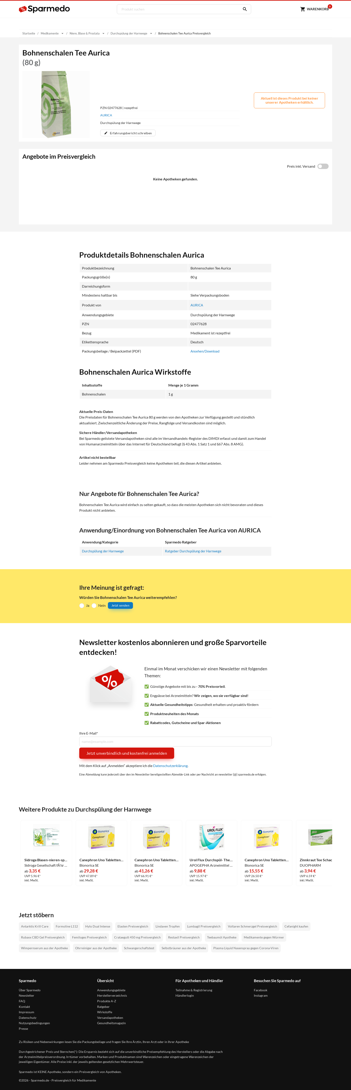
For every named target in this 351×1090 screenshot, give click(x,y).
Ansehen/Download (206, 351)
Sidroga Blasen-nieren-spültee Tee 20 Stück (46, 860)
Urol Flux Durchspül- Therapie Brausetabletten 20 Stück (211, 860)
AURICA (106, 115)
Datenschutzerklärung (170, 765)
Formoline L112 (67, 926)
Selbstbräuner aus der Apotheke (184, 948)
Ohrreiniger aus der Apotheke (96, 948)
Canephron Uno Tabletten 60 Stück (101, 860)
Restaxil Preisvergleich (184, 937)
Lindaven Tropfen (168, 926)
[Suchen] (243, 9)
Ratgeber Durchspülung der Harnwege (195, 551)
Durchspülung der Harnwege (104, 551)
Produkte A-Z (106, 1001)
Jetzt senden (120, 605)
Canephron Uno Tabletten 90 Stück (156, 860)
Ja (87, 605)
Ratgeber (103, 1006)
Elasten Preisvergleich (133, 926)
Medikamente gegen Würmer (264, 937)
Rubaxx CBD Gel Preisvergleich (43, 937)
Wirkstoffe (104, 1012)
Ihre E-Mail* (88, 733)
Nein (102, 605)
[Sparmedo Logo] (44, 9)
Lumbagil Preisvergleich (203, 926)
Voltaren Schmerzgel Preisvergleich (252, 926)
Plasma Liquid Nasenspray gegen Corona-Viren (245, 948)
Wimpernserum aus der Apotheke (44, 948)
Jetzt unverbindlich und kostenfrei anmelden (126, 753)
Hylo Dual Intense (97, 926)
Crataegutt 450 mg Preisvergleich (137, 937)
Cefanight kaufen (296, 926)
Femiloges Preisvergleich (89, 937)
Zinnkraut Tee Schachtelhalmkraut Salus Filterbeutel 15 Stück (322, 860)
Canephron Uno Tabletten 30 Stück (267, 860)
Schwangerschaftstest (139, 948)
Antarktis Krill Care (34, 926)
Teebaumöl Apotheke (221, 937)
